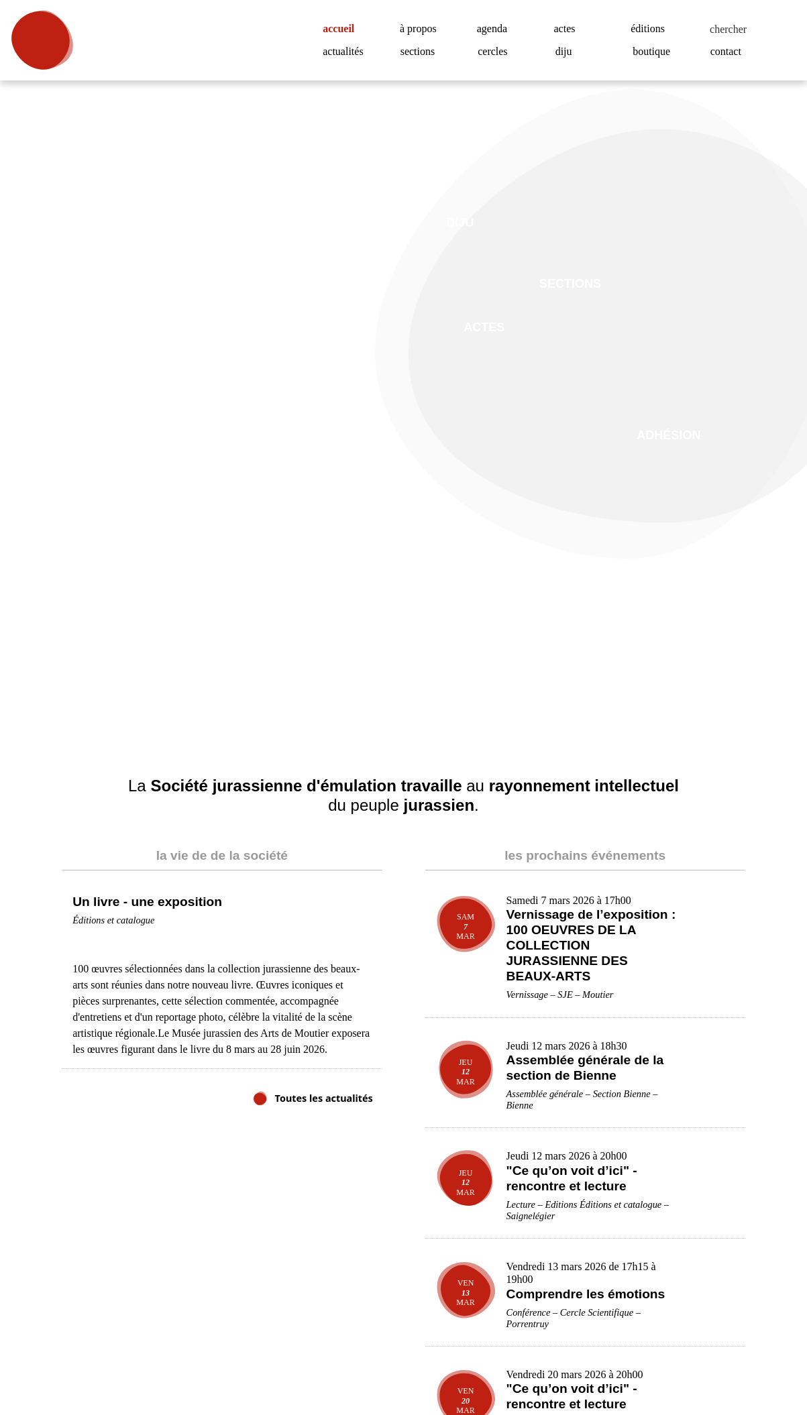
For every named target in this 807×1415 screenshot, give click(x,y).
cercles (496, 51)
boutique (655, 51)
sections (421, 51)
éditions (650, 29)
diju (563, 51)
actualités (346, 51)
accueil (343, 29)
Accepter (730, 1365)
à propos (423, 29)
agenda (495, 29)
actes (567, 29)
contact (729, 51)
